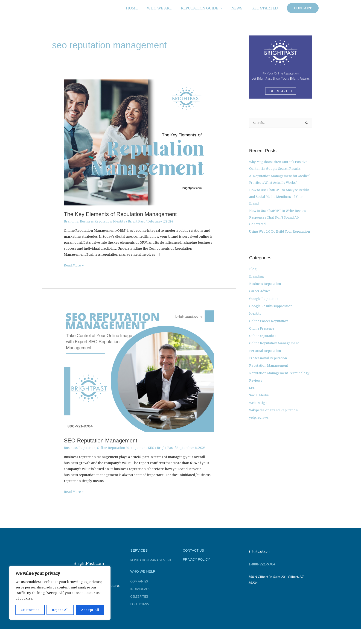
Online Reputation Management (124, 447)
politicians (140, 604)
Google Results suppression (271, 310)
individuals (140, 588)
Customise (30, 610)
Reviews (255, 382)
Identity (121, 221)
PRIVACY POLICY (197, 559)
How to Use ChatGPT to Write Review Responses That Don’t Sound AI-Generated (278, 222)
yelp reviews (259, 419)
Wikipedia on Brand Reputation (274, 412)
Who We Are (165, 8)
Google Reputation (264, 303)
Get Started (265, 8)
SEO (154, 447)
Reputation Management (269, 368)
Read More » (74, 264)
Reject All (60, 610)
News (239, 8)
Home (140, 8)
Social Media (259, 397)
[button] (303, 8)
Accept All (90, 610)
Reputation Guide (204, 8)
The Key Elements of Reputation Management (123, 214)
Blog (253, 274)
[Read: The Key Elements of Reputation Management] (139, 142)
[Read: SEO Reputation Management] (139, 368)
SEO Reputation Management (102, 440)
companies (139, 581)
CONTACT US (194, 550)
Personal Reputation (265, 353)
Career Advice (260, 295)
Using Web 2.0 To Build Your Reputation (280, 236)
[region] (60, 593)
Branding (71, 221)
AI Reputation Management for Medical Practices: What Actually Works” (275, 182)
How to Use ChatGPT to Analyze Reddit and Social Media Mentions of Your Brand (280, 202)
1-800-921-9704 (261, 563)
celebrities (139, 596)
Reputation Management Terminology (280, 375)
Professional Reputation (268, 361)
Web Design (258, 404)
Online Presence (262, 332)
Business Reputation (97, 221)
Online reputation (263, 339)
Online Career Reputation (269, 324)
